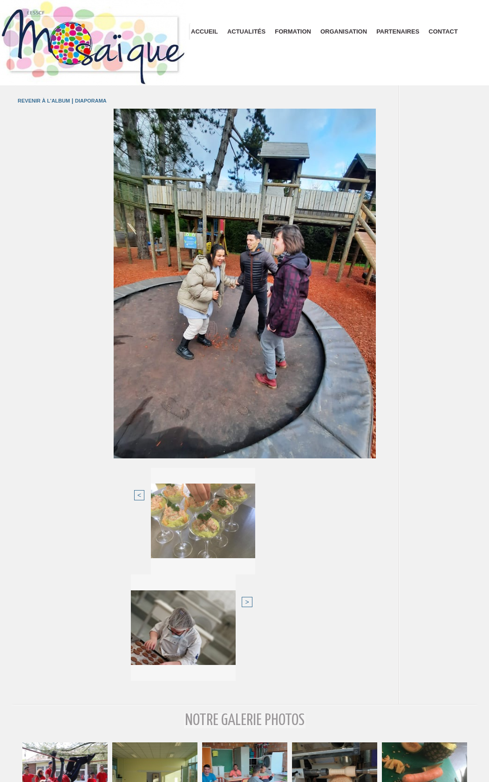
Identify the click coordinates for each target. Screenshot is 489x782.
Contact (443, 31)
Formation (293, 31)
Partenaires (397, 31)
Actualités (246, 31)
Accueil (204, 31)
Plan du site (244, 771)
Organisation (343, 31)
